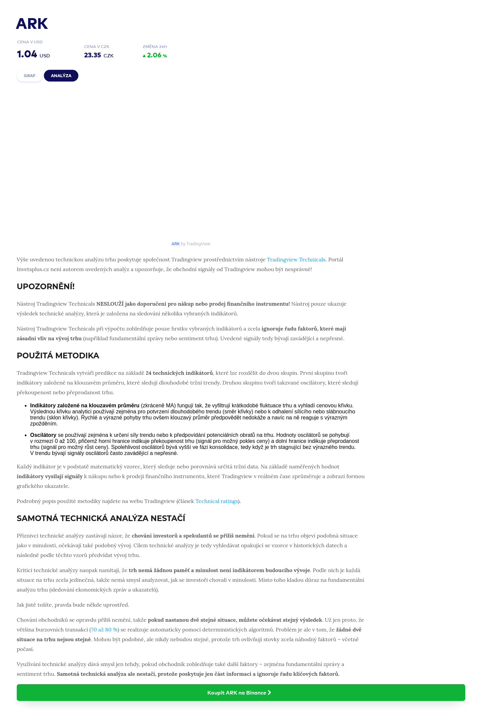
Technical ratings (216, 501)
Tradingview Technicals (296, 259)
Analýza (61, 75)
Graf (30, 75)
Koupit (241, 692)
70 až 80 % (104, 629)
